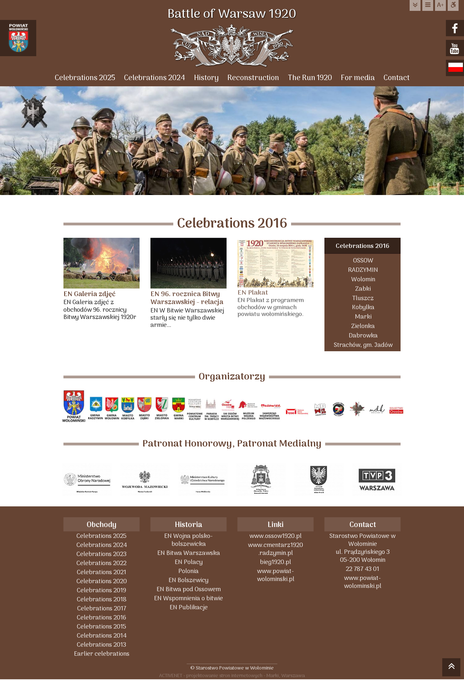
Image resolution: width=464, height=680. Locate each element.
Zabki (363, 288)
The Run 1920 (310, 78)
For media (358, 78)
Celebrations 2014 (102, 635)
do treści (415, 5)
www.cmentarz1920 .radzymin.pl (275, 548)
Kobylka (363, 307)
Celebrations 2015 (101, 626)
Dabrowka (363, 335)
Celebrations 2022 (101, 563)
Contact (397, 78)
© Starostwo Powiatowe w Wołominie (232, 668)
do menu (427, 5)
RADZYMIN (363, 269)
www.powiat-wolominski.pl (275, 575)
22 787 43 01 (362, 568)
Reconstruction (253, 78)
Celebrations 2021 (101, 572)
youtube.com (456, 48)
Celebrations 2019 (101, 590)
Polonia (188, 571)
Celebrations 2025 (85, 78)
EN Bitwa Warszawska (188, 552)
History (206, 78)
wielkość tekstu (440, 5)
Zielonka (363, 326)
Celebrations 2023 (101, 554)
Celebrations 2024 (154, 78)
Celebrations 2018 (102, 599)
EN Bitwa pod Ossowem (189, 589)
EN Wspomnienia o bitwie (188, 598)
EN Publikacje (189, 607)
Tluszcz (363, 298)
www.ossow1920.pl (275, 535)
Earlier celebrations (101, 653)
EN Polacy (189, 562)
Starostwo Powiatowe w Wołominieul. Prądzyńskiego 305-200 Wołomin (362, 547)
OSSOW (363, 260)
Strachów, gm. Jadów (363, 344)
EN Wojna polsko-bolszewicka (188, 539)
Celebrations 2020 (101, 581)
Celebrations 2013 (101, 644)
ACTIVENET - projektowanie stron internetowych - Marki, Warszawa (232, 675)
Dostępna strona (453, 5)
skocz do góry (451, 668)
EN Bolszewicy (188, 580)
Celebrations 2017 (101, 608)
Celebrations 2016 (362, 246)
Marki (363, 316)
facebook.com (456, 28)
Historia (188, 525)
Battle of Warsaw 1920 (232, 14)
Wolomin (363, 279)
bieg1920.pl (275, 562)
